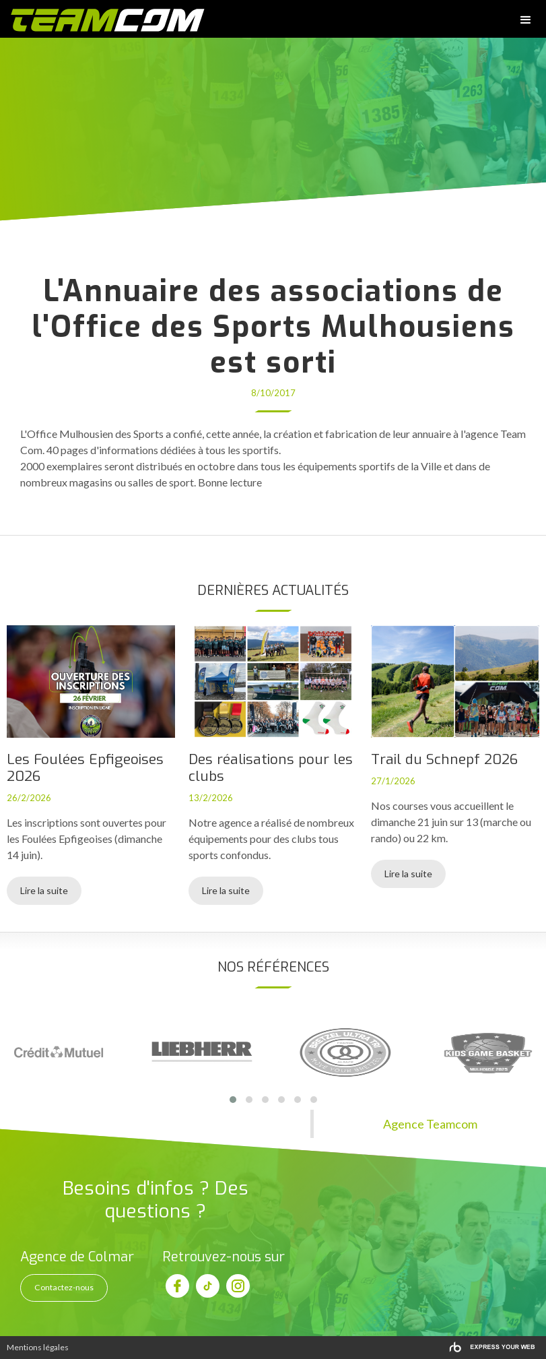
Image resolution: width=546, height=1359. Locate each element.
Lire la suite (44, 890)
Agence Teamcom (430, 1123)
